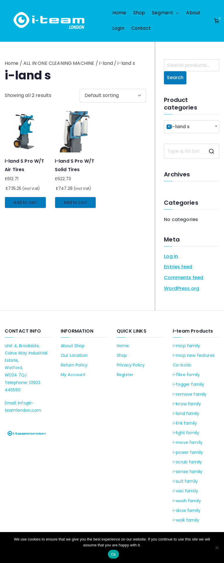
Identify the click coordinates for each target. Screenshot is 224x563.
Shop (139, 12)
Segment (165, 13)
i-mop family (186, 346)
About (193, 12)
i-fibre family (186, 375)
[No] (217, 547)
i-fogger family (188, 384)
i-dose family (186, 510)
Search (175, 77)
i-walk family (186, 520)
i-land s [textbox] (178, 126)
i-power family (188, 452)
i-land (106, 63)
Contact (141, 28)
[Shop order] (113, 95)
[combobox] (191, 126)
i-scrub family (187, 462)
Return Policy (74, 365)
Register (125, 375)
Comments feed (183, 277)
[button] (176, 13)
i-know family (187, 404)
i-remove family (189, 394)
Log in (171, 256)
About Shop (73, 346)
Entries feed (178, 266)
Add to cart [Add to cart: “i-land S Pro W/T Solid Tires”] (75, 202)
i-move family (187, 442)
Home (119, 12)
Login (118, 28)
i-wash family (187, 501)
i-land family (186, 413)
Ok (113, 554)
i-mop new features (194, 355)
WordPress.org (181, 288)
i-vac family (185, 491)
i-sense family (187, 472)
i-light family (186, 433)
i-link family (185, 423)
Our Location (74, 355)
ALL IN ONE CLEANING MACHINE (58, 63)
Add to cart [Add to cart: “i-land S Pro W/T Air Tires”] (25, 202)
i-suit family (185, 481)
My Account (73, 375)
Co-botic (182, 365)
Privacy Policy (131, 365)
